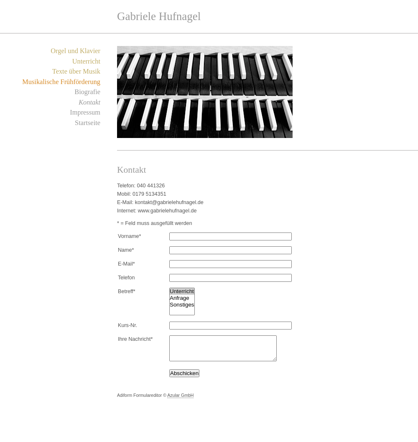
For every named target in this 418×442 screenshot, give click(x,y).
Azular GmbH (180, 400)
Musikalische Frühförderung (61, 82)
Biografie (87, 92)
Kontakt (89, 102)
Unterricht (86, 61)
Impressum (85, 112)
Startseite (87, 123)
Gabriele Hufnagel (159, 16)
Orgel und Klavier (75, 51)
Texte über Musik (76, 71)
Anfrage (182, 298)
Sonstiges (182, 304)
